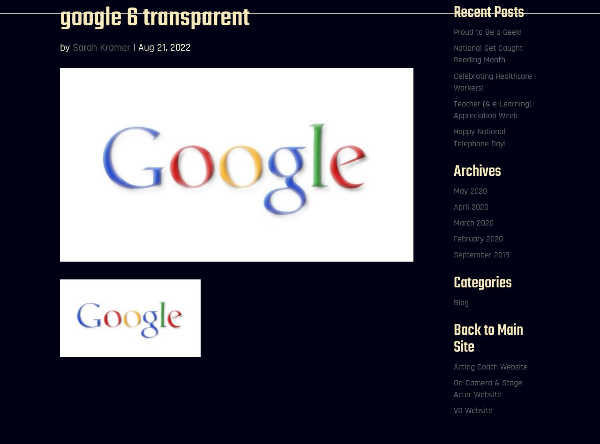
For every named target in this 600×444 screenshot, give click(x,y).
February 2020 (478, 238)
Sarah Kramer (101, 47)
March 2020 (474, 223)
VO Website (473, 410)
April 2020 (471, 207)
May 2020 (470, 191)
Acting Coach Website (491, 366)
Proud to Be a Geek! (488, 32)
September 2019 (482, 254)
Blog (461, 302)
